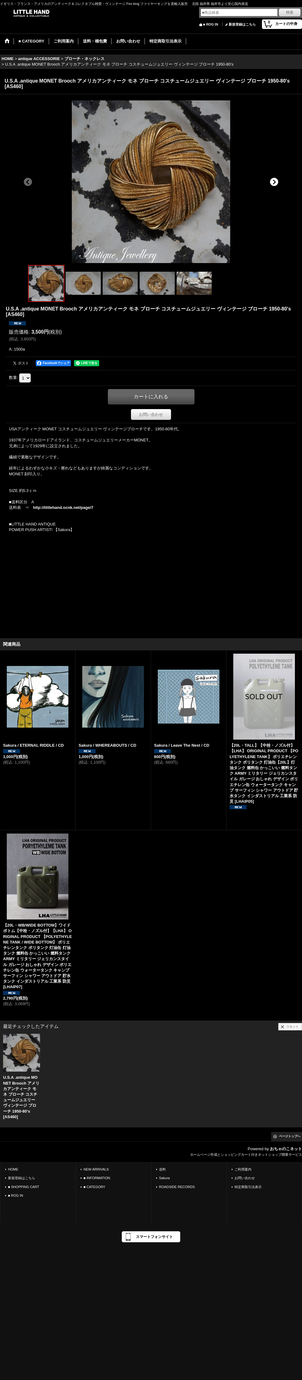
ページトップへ (289, 1136)
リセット (292, 1026)
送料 (162, 1169)
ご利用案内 (243, 1169)
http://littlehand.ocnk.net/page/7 (63, 507)
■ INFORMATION (97, 1178)
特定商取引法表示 (248, 1187)
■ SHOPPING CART (23, 1187)
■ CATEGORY (94, 1187)
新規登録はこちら (242, 24)
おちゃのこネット (286, 1149)
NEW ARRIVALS (96, 1169)
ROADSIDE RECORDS (177, 1187)
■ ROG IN (210, 24)
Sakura (164, 1178)
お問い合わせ (151, 414)
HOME (13, 1169)
